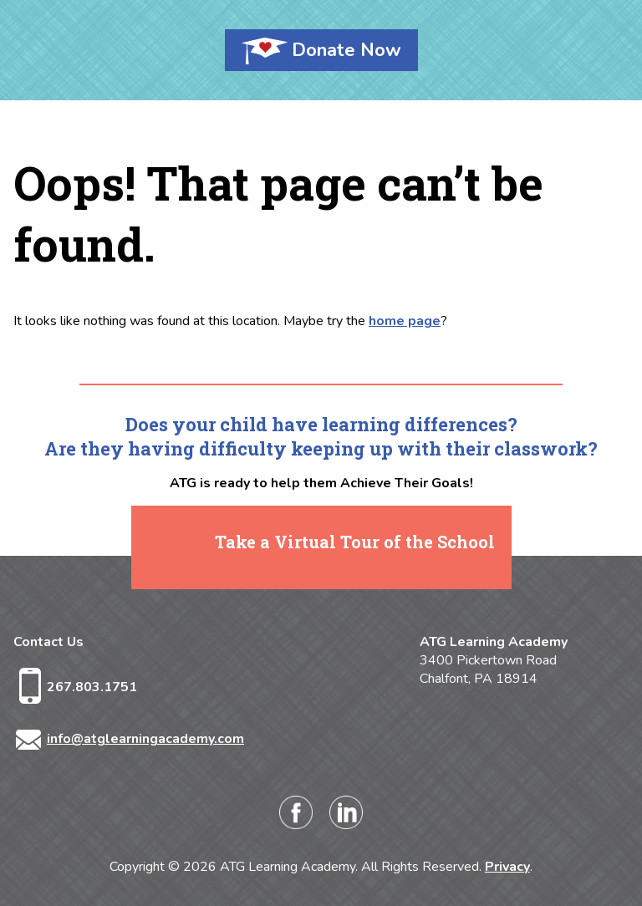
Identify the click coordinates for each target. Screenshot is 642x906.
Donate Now (346, 50)
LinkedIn (346, 812)
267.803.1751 (92, 687)
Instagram (245, 812)
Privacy (507, 867)
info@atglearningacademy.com (145, 739)
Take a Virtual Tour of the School (355, 541)
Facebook (296, 812)
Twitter (396, 812)
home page (405, 321)
